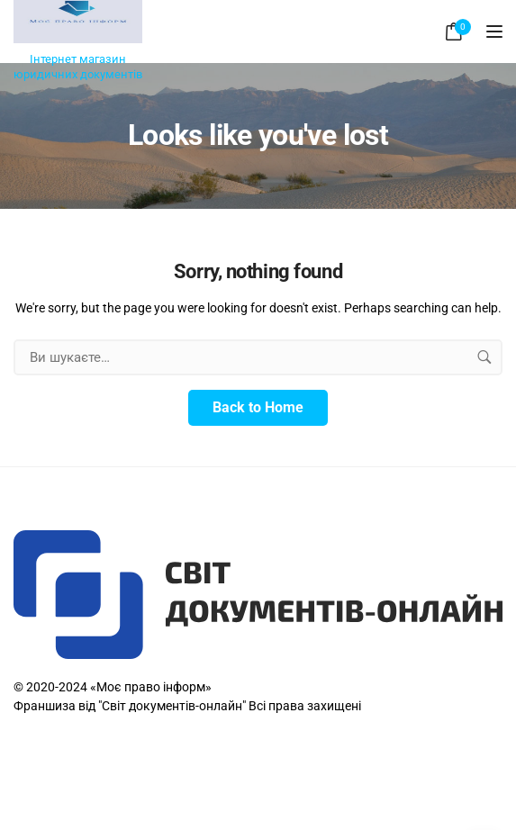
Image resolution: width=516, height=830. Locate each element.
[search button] (484, 357)
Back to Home (258, 407)
